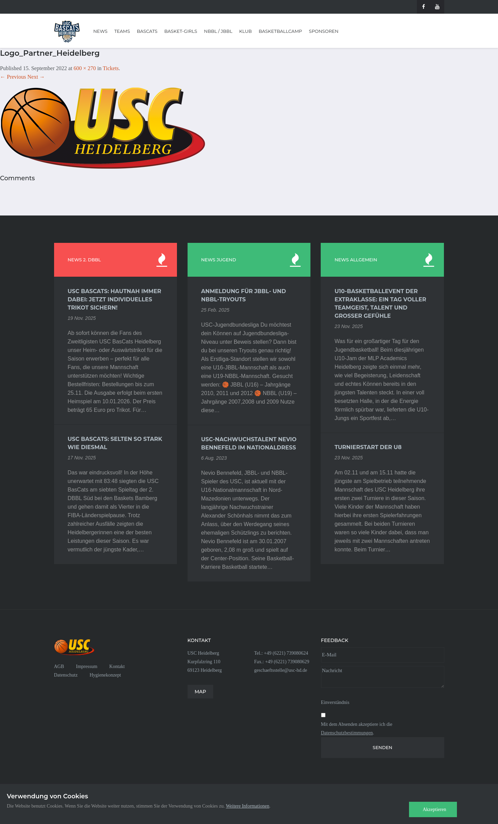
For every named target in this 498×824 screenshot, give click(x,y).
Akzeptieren (434, 809)
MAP (200, 692)
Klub (245, 31)
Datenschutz (66, 675)
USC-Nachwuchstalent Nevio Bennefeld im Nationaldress (249, 443)
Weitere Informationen (247, 806)
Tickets (111, 68)
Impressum (86, 666)
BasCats (147, 31)
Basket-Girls (180, 31)
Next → (36, 77)
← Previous (13, 77)
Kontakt (117, 666)
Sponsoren (323, 31)
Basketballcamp (280, 31)
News (100, 31)
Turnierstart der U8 (367, 447)
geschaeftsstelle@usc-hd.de (280, 670)
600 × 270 (85, 68)
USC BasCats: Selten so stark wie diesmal (115, 443)
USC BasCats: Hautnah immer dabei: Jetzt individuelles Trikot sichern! (115, 299)
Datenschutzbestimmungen (347, 732)
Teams (122, 31)
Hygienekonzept (105, 675)
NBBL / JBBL (218, 31)
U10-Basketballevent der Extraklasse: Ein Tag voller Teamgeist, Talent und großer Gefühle (380, 303)
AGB (59, 666)
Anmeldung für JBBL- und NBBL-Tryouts (243, 295)
